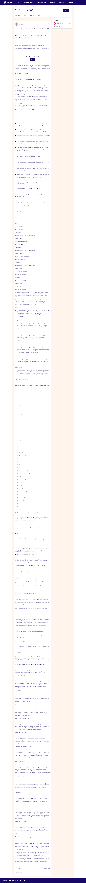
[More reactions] (20, 868)
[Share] (49, 23)
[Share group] (70, 10)
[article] (32, 448)
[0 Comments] (46, 868)
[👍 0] (16, 868)
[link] (17, 15)
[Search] (60, 10)
